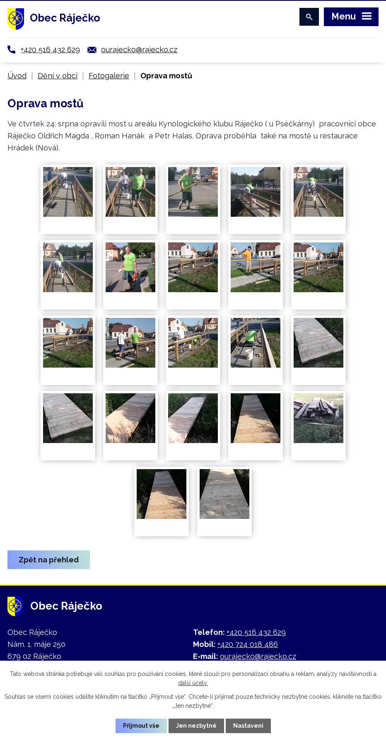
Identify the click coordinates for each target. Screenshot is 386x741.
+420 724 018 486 (247, 644)
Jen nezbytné (196, 725)
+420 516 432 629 (50, 49)
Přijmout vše (141, 725)
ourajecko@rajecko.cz (139, 49)
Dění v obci (57, 75)
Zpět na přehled (49, 559)
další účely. (193, 683)
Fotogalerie (109, 75)
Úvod (17, 75)
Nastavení (248, 725)
